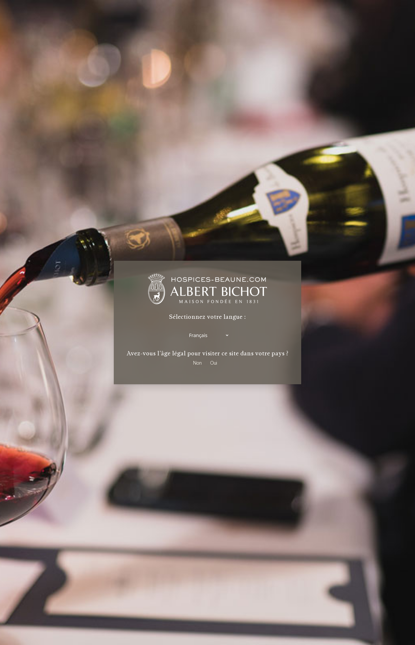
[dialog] (207, 322)
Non (197, 363)
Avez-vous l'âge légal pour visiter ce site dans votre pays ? (207, 353)
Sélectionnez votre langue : (207, 317)
